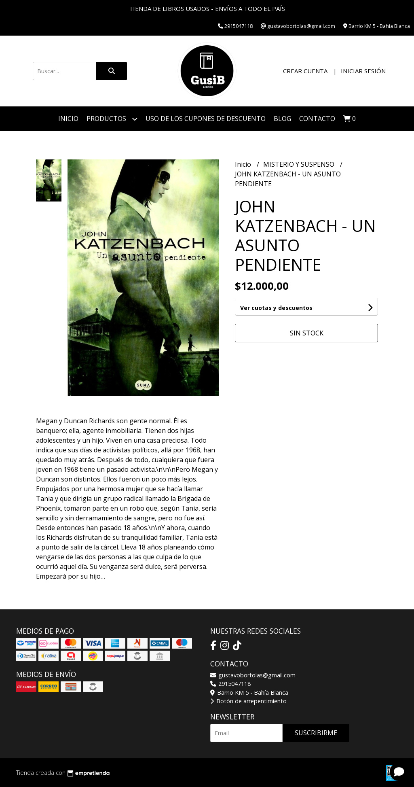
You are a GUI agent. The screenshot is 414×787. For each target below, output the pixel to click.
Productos (112, 118)
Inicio (68, 118)
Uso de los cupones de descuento (206, 118)
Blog (282, 118)
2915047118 (230, 683)
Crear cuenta (305, 71)
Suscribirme (316, 732)
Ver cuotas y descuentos (276, 308)
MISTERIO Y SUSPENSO (299, 164)
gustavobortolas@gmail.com (253, 675)
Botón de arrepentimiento (248, 701)
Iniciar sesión (363, 71)
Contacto (317, 118)
